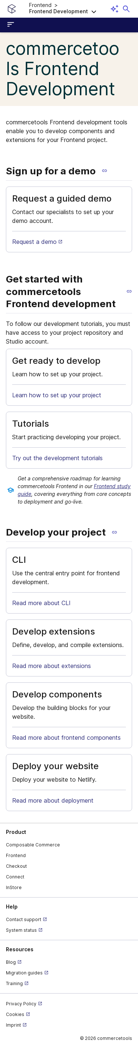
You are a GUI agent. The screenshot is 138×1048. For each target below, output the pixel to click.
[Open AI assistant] (114, 9)
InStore (14, 887)
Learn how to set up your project (56, 395)
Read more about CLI (41, 603)
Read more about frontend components (66, 737)
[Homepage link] (12, 9)
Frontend (16, 855)
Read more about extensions (51, 665)
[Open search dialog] (126, 9)
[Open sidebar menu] (12, 25)
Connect (15, 877)
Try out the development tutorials (57, 458)
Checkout (16, 866)
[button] (69, 9)
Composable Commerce (33, 845)
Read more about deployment (52, 800)
